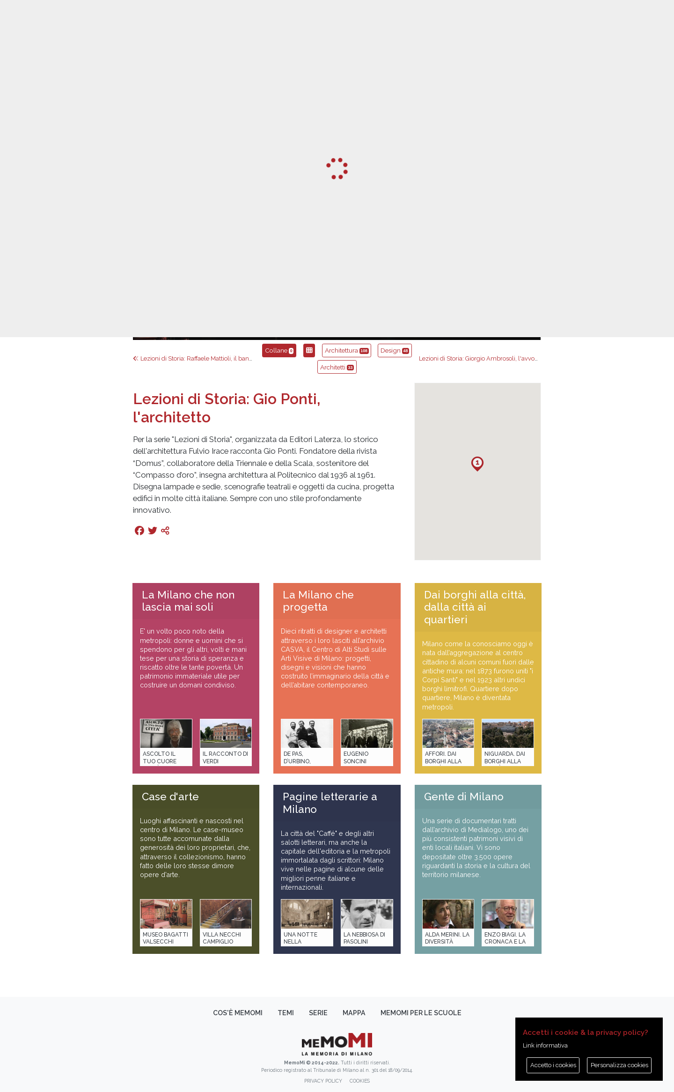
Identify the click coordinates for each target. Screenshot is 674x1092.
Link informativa (545, 1045)
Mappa (354, 1013)
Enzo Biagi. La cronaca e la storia (505, 941)
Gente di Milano (464, 796)
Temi (286, 1013)
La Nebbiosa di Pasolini (364, 938)
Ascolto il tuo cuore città (159, 761)
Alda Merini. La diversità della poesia (447, 941)
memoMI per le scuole (421, 1013)
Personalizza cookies (619, 1065)
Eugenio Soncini (356, 757)
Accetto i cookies (553, 1065)
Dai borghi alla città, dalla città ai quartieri (475, 607)
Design (395, 350)
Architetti (337, 367)
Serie (318, 1013)
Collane (279, 350)
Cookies (360, 1081)
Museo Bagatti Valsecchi (165, 938)
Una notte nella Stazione (300, 941)
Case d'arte (170, 796)
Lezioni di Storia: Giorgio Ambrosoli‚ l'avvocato (486, 358)
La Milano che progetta (318, 601)
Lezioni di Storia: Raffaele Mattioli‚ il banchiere (199, 358)
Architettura (347, 350)
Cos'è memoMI (238, 1013)
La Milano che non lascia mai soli (188, 601)
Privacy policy (323, 1081)
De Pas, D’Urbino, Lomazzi (297, 761)
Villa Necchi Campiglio (222, 938)
